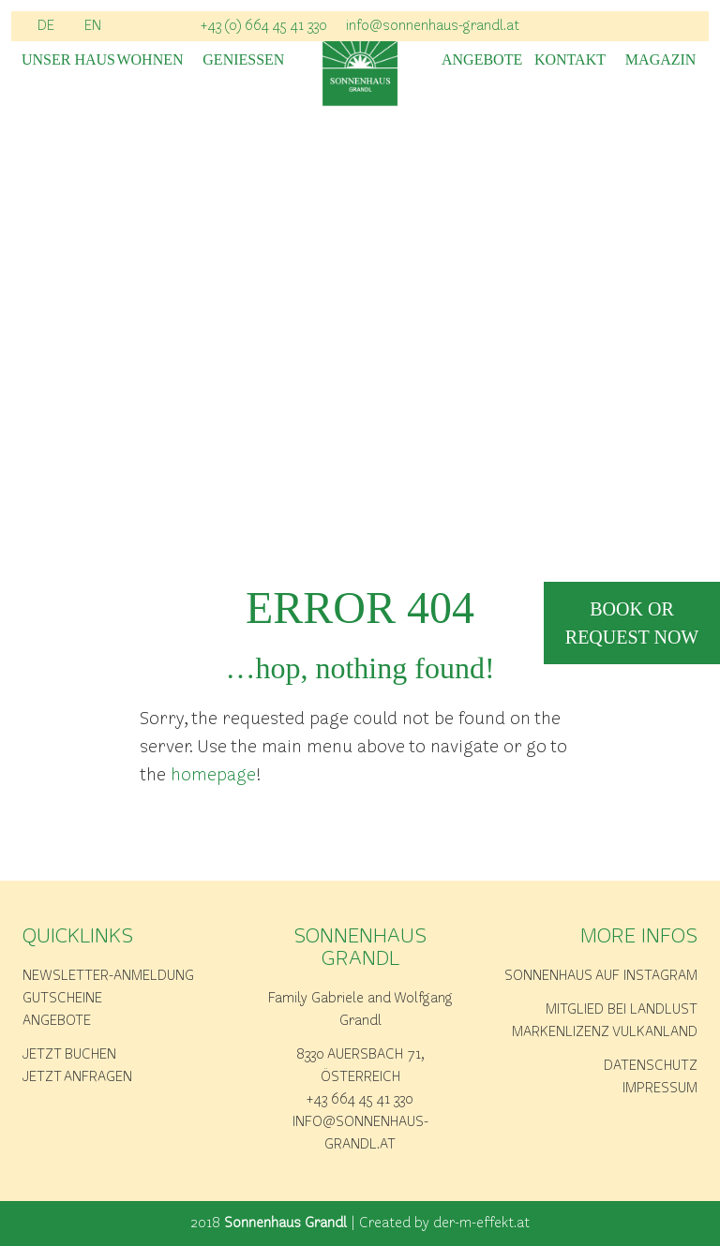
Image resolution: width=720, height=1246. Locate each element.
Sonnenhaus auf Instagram (601, 976)
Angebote (480, 59)
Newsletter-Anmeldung (108, 976)
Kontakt (570, 59)
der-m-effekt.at (481, 1223)
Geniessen (240, 59)
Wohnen (149, 59)
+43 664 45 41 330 (360, 1099)
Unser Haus (60, 59)
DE (46, 26)
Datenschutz (651, 1066)
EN (92, 26)
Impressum (660, 1088)
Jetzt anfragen (77, 1077)
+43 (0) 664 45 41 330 (264, 26)
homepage (213, 775)
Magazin (661, 59)
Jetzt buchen (69, 1054)
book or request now (631, 623)
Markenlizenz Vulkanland (605, 1032)
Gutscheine (62, 998)
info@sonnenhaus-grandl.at (432, 26)
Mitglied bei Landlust (622, 1009)
